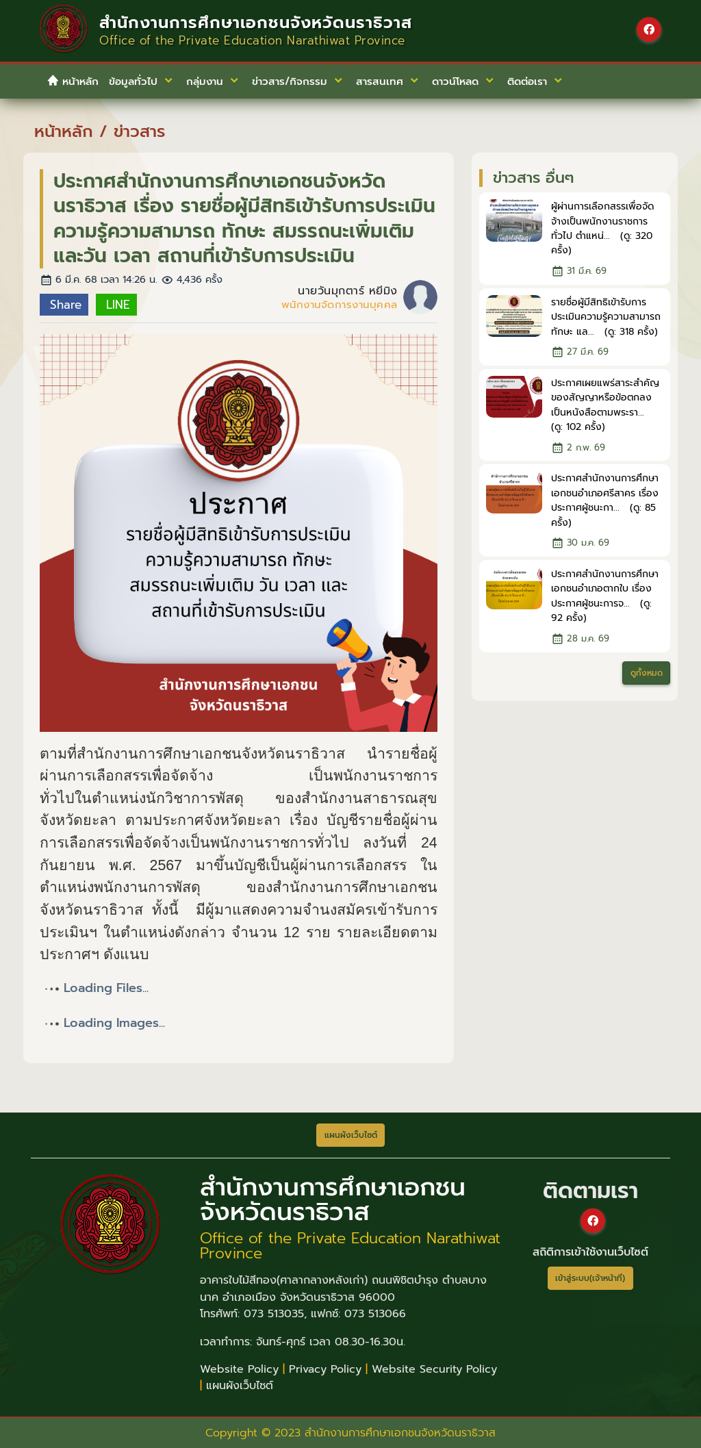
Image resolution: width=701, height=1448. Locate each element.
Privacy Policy (325, 1369)
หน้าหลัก (73, 81)
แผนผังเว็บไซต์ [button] (350, 1135)
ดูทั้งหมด (646, 673)
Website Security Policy (434, 1369)
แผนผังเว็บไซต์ (239, 1385)
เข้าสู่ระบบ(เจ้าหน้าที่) (590, 1278)
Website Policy (239, 1369)
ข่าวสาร (139, 131)
